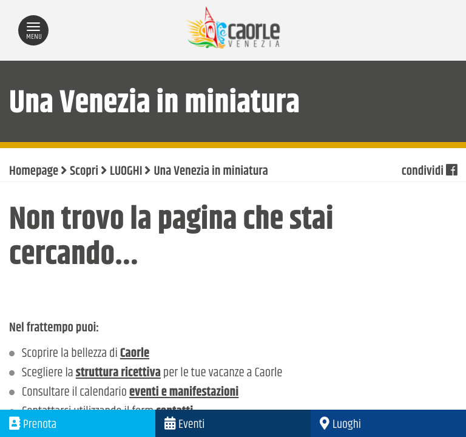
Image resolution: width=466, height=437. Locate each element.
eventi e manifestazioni (183, 392)
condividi (429, 171)
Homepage (33, 171)
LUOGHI (126, 171)
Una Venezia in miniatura (211, 171)
